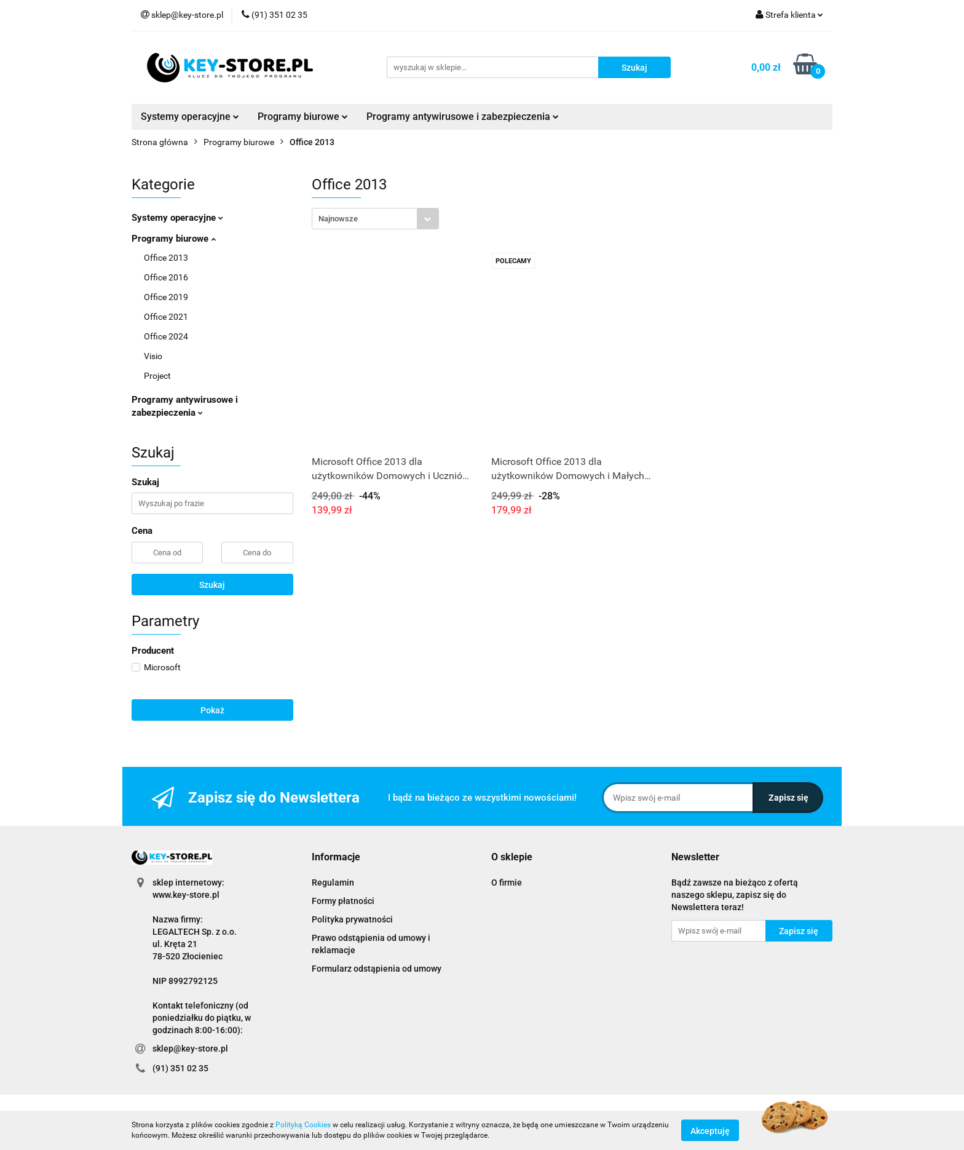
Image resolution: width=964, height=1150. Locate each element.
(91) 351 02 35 (180, 1068)
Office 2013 (166, 258)
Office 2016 (166, 277)
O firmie (506, 882)
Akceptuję (710, 1130)
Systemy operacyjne (190, 116)
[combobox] (375, 218)
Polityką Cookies (303, 1124)
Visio (153, 356)
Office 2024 (166, 336)
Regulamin (333, 882)
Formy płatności (343, 901)
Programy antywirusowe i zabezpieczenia (462, 116)
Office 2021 (166, 317)
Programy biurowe (303, 116)
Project (157, 376)
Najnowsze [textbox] (338, 218)
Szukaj (212, 585)
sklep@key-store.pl (190, 1048)
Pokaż (212, 710)
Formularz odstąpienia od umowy (376, 969)
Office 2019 (166, 297)
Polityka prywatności (352, 919)
